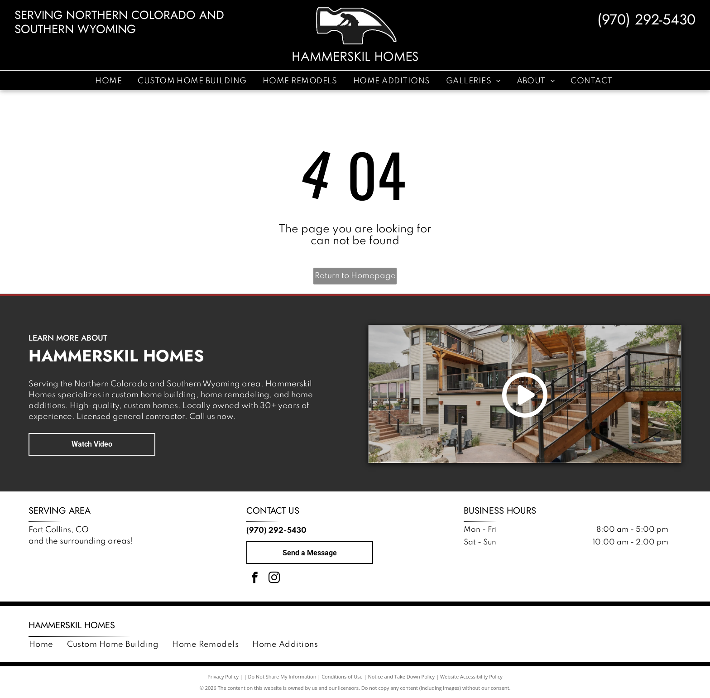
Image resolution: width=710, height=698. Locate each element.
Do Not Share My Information (282, 676)
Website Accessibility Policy (471, 676)
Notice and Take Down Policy (401, 676)
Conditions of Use (342, 676)
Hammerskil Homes (72, 625)
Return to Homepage (355, 276)
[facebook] (255, 579)
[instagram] (274, 579)
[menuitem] (109, 80)
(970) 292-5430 (646, 19)
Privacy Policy (223, 676)
